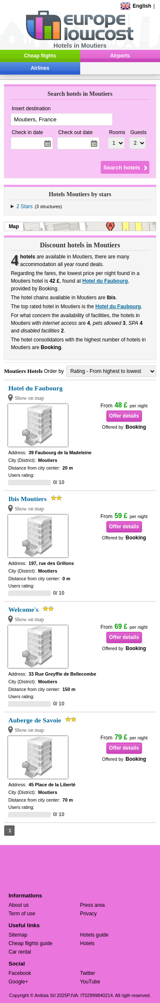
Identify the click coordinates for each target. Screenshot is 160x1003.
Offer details (124, 416)
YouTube (90, 982)
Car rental (20, 952)
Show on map (29, 398)
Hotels (87, 943)
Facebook (20, 973)
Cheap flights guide (30, 943)
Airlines (40, 68)
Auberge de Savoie (34, 720)
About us (19, 905)
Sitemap (18, 935)
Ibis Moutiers (27, 498)
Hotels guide (94, 935)
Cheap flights (40, 56)
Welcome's (23, 609)
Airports (120, 56)
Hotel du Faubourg (105, 281)
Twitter (87, 973)
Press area (92, 905)
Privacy (88, 914)
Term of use (22, 914)
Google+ (18, 982)
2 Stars (24, 206)
